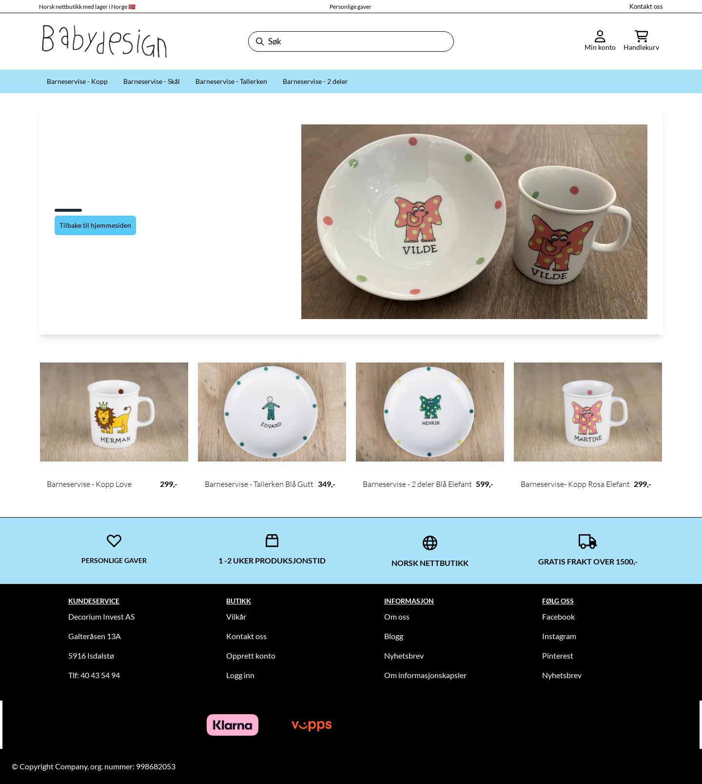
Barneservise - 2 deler (315, 81)
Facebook (558, 616)
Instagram (559, 636)
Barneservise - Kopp (77, 81)
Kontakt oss (646, 6)
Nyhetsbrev (404, 655)
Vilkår (236, 616)
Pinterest (557, 655)
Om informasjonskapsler (425, 675)
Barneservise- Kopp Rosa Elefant (575, 484)
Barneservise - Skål (151, 81)
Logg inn (240, 675)
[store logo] (103, 41)
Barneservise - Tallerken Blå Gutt (259, 484)
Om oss (397, 616)
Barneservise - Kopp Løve (89, 484)
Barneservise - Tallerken (231, 81)
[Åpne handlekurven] (641, 41)
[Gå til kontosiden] (600, 41)
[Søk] (350, 41)
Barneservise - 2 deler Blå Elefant (417, 484)
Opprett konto (250, 655)
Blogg (393, 636)
